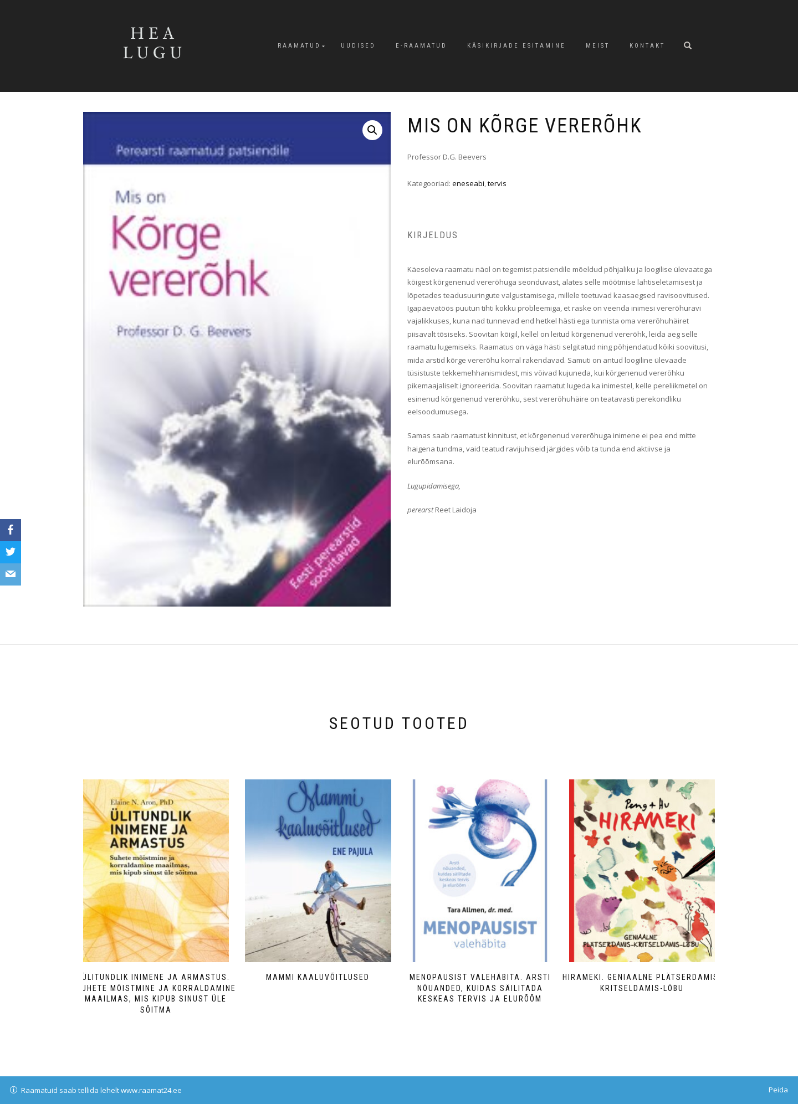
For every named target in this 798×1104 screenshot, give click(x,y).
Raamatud (299, 45)
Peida (778, 1090)
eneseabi (468, 183)
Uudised (358, 45)
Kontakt (647, 45)
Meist (598, 45)
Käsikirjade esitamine (516, 45)
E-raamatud (421, 45)
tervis (497, 183)
